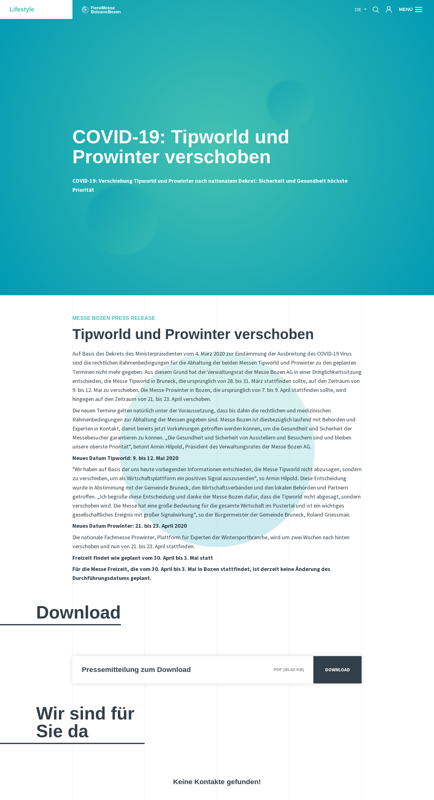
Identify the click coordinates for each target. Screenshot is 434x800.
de (359, 9)
